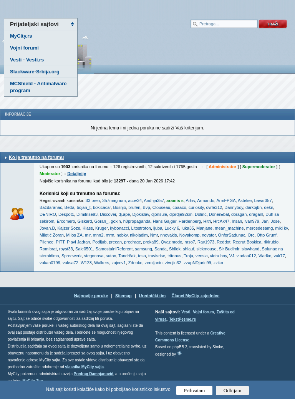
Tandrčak (127, 255)
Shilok (175, 249)
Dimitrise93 (87, 214)
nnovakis (168, 235)
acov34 (135, 200)
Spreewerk (71, 255)
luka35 (187, 228)
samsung (143, 249)
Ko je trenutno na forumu (36, 157)
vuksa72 (70, 262)
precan (115, 242)
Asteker (245, 200)
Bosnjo (119, 207)
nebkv (122, 235)
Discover (108, 214)
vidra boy (218, 255)
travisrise (156, 255)
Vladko (265, 255)
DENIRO (48, 214)
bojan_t (84, 207)
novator (208, 235)
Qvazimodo (171, 242)
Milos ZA (74, 235)
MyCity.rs (21, 36)
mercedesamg (259, 228)
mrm (110, 235)
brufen (134, 207)
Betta (70, 207)
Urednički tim (152, 295)
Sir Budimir (229, 249)
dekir (268, 207)
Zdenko (135, 262)
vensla (202, 255)
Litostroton (141, 228)
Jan (265, 221)
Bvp (146, 207)
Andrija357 (154, 200)
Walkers (101, 262)
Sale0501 (84, 249)
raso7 (189, 242)
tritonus (174, 255)
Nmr (154, 235)
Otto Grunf (267, 235)
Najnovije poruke (91, 295)
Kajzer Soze (68, 228)
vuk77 (279, 255)
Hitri (207, 221)
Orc (251, 235)
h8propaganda (137, 221)
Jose (275, 221)
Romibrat (48, 249)
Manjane (204, 228)
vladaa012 (246, 255)
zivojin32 (173, 262)
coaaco (179, 207)
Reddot (223, 242)
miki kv (281, 228)
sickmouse (207, 249)
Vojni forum (203, 312)
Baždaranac (51, 207)
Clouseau (161, 207)
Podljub (100, 242)
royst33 (66, 249)
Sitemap (123, 295)
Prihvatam (194, 390)
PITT (60, 242)
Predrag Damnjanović (93, 374)
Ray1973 (205, 242)
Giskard (84, 221)
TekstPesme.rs (182, 319)
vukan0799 (50, 262)
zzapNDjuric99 (197, 262)
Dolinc (201, 214)
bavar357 (263, 200)
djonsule (159, 214)
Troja (188, 255)
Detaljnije (76, 173)
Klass (88, 228)
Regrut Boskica (247, 242)
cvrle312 (214, 207)
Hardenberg (190, 221)
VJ (231, 255)
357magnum (114, 200)
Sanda (160, 249)
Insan (237, 221)
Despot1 (66, 214)
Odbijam (233, 390)
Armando (205, 200)
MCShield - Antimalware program (38, 87)
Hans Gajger (164, 221)
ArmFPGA (225, 200)
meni (74, 7)
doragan (239, 214)
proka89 (151, 242)
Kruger (101, 228)
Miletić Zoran (52, 235)
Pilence (46, 242)
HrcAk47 (221, 221)
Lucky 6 (171, 228)
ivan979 (251, 221)
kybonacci (119, 228)
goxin (116, 221)
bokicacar (102, 207)
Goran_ (101, 221)
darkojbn (253, 207)
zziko (218, 262)
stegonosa (94, 255)
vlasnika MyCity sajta (84, 367)
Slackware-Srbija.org (35, 72)
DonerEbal (219, 214)
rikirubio (271, 242)
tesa (142, 255)
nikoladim (139, 235)
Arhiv (190, 200)
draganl (256, 214)
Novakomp (189, 235)
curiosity (196, 207)
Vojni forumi (24, 48)
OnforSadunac (231, 235)
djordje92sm (180, 214)
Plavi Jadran (78, 242)
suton (111, 255)
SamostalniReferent (114, 249)
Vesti (185, 312)
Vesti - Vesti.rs (27, 60)
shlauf (188, 249)
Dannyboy (233, 207)
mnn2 (98, 235)
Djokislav (141, 214)
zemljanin (153, 262)
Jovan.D (47, 228)
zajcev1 (118, 262)
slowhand (250, 249)
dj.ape (124, 214)
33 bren (93, 200)
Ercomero (66, 221)
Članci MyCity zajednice (196, 295)
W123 (86, 262)
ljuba (157, 228)
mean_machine (229, 228)
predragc (132, 242)
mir (88, 235)
